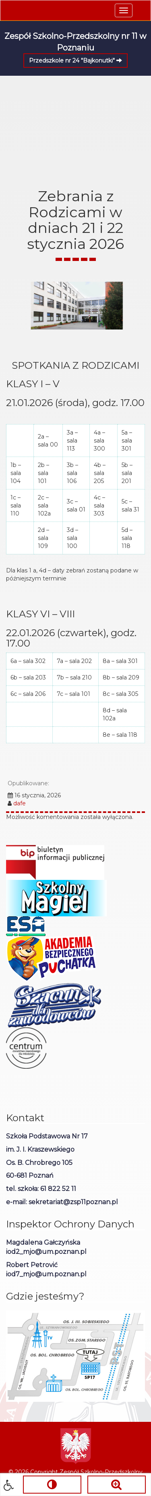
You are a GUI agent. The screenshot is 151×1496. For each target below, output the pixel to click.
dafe (19, 803)
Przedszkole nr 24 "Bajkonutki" (75, 60)
